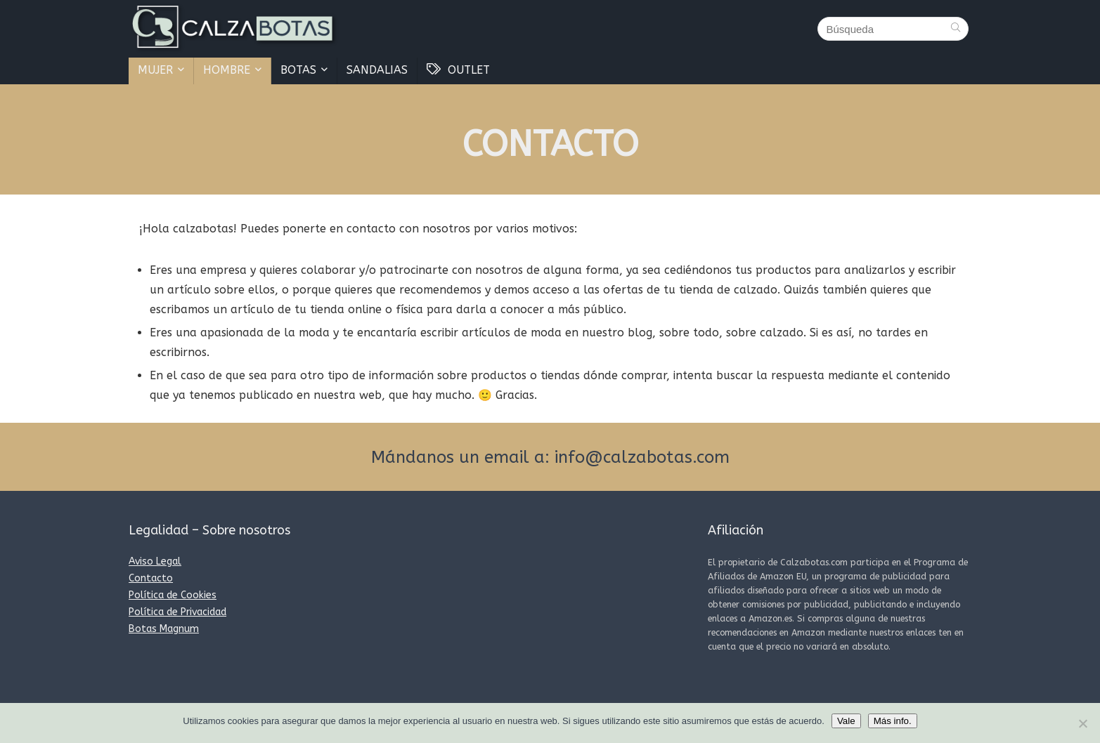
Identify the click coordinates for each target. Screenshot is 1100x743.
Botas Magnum (164, 629)
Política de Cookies (172, 595)
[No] (1082, 723)
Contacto (151, 578)
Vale (846, 721)
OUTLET (458, 70)
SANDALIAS (377, 70)
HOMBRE (226, 70)
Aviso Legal (155, 561)
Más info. (893, 721)
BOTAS (298, 70)
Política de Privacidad (177, 612)
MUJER (155, 70)
